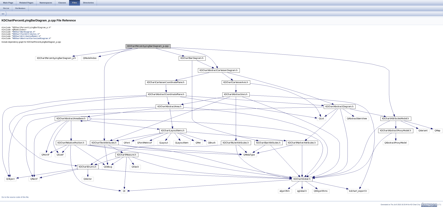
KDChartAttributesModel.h (26, 38)
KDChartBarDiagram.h (23, 33)
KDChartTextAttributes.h (26, 36)
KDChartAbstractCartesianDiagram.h (31, 41)
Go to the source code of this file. (15, 200)
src (3, 14)
